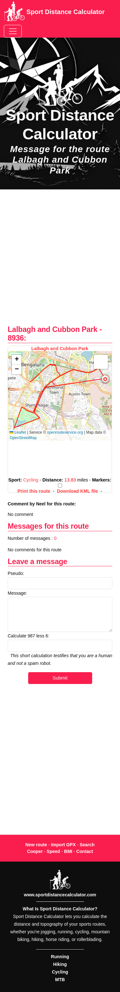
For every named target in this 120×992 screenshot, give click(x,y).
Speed (53, 851)
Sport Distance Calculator (54, 12)
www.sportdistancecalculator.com (60, 894)
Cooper (35, 851)
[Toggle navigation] (13, 31)
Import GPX (63, 844)
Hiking (60, 964)
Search (87, 844)
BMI (68, 851)
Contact (84, 851)
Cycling (60, 971)
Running (60, 956)
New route (36, 844)
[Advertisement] (60, 260)
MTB (60, 979)
